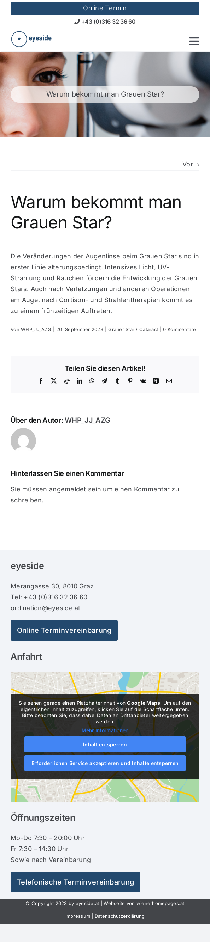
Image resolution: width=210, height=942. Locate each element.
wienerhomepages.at (160, 903)
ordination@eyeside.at (46, 608)
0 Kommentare (179, 329)
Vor (187, 164)
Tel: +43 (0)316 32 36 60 (49, 597)
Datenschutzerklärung (120, 916)
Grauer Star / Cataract (133, 329)
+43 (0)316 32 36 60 (105, 21)
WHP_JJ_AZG (36, 329)
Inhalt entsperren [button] (105, 744)
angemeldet (67, 489)
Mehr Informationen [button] (105, 730)
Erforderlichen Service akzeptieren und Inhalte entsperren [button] (105, 763)
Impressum (77, 916)
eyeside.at (87, 903)
